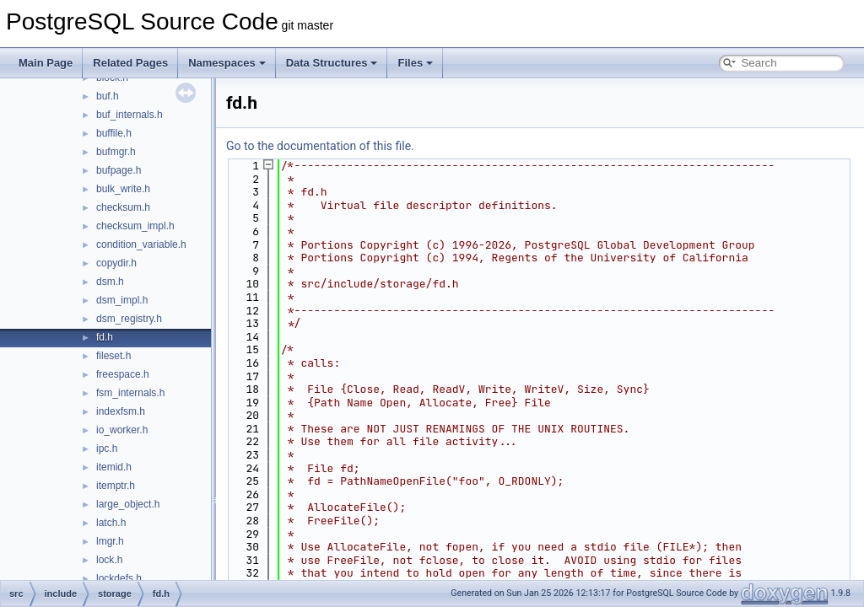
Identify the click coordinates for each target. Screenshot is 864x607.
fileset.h (113, 356)
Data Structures (332, 62)
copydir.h (116, 263)
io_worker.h (122, 430)
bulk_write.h (123, 189)
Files (415, 62)
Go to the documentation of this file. (320, 146)
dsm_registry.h (129, 319)
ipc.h (106, 448)
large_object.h (127, 504)
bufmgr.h (116, 152)
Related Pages (130, 62)
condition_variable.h (141, 244)
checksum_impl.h (135, 226)
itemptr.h (115, 486)
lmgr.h (110, 541)
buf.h (107, 96)
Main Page (46, 62)
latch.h (111, 523)
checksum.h (123, 207)
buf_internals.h (129, 115)
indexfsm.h (120, 411)
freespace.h (122, 374)
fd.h (104, 337)
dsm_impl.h (122, 300)
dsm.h (110, 281)
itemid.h (114, 467)
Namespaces (227, 62)
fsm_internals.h (130, 393)
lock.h (109, 560)
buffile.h (114, 133)
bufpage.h (118, 170)
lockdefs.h (119, 578)
